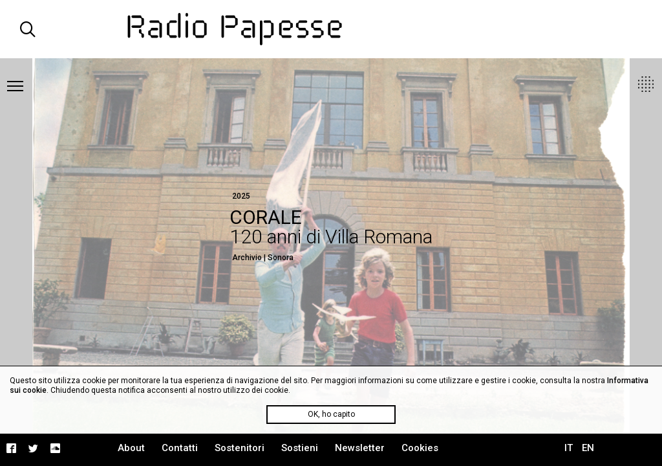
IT (568, 448)
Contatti (180, 448)
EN (588, 448)
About (131, 448)
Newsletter (360, 448)
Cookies (419, 448)
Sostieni (299, 448)
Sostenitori (239, 448)
